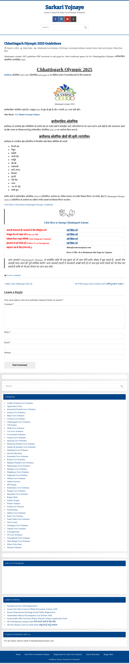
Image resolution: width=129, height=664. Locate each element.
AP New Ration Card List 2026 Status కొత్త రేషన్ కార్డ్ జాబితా (32, 625)
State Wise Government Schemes (37, 654)
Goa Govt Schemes (15, 431)
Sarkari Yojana (91, 48)
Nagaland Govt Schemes (17, 475)
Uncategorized (13, 532)
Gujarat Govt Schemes (16, 437)
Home (18, 654)
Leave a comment (14, 275)
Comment (9, 304)
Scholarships (12, 509)
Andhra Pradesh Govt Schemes (20, 403)
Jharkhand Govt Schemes (17, 450)
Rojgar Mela (12, 497)
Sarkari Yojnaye (64, 7)
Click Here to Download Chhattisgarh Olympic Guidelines (29, 204)
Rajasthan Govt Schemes (17, 494)
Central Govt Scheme (16, 419)
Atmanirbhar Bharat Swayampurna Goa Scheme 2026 (29, 615)
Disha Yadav (28, 48)
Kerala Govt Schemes (16, 459)
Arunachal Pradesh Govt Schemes (21, 409)
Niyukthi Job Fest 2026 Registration (22, 606)
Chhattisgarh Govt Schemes (47, 48)
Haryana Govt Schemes (17, 440)
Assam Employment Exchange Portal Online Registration (31, 612)
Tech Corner (12, 522)
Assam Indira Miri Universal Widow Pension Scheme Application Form (37, 618)
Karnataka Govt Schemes (17, 456)
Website (7, 352)
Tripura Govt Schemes (16, 528)
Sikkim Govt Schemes (16, 513)
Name (7, 332)
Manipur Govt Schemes (17, 469)
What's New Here (14, 544)
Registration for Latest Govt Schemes (68, 654)
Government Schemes (76, 48)
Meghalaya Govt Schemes (18, 472)
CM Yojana (63, 48)
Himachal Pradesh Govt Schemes (21, 444)
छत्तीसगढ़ (8, 75)
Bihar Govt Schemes (15, 415)
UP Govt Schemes (14, 535)
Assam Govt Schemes (16, 412)
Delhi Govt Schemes (15, 428)
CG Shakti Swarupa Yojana (27, 114)
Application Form (14, 406)
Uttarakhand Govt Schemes (18, 538)
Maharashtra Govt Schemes (18, 466)
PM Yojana (11, 484)
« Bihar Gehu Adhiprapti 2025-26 (18, 284)
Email (7, 342)
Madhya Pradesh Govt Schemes (20, 462)
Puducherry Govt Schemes (18, 487)
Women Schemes (14, 547)
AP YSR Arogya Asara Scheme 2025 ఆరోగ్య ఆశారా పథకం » (100, 284)
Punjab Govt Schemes (16, 491)
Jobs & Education (14, 453)
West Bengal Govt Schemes (18, 541)
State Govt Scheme (105, 48)
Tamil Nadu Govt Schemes (18, 519)
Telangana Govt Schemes (17, 525)
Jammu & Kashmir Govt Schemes (21, 447)
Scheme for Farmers (15, 506)
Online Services (13, 481)
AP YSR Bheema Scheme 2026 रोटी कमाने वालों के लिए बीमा (31, 621)
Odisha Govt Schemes (16, 478)
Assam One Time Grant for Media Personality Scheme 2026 (32, 609)
